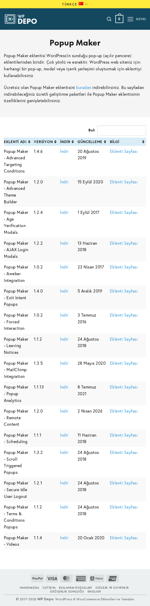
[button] (119, 19)
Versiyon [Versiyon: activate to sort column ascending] (43, 141)
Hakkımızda (29, 588)
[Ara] (109, 19)
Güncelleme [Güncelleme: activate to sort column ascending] (90, 141)
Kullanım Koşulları (75, 588)
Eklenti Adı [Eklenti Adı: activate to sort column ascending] (15, 141)
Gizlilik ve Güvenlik (112, 588)
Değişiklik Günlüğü (67, 591)
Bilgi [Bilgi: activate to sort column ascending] (114, 141)
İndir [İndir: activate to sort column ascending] (65, 141)
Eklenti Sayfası (124, 151)
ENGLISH (94, 591)
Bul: (117, 130)
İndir (64, 151)
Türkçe (75, 4)
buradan (83, 87)
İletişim (49, 588)
